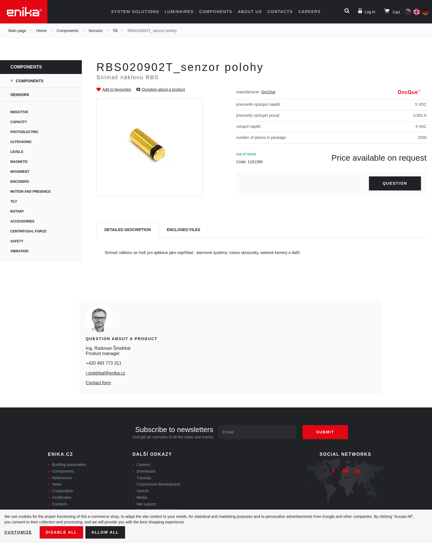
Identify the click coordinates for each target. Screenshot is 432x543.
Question (395, 183)
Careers (309, 11)
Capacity (19, 122)
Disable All (61, 532)
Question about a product (163, 89)
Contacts (280, 11)
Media (142, 497)
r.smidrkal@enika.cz (105, 373)
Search (143, 491)
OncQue (268, 92)
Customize (18, 532)
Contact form (98, 382)
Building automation (69, 464)
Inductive (20, 112)
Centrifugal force (29, 231)
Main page (17, 30)
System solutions (135, 11)
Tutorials (144, 478)
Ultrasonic (22, 142)
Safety (17, 241)
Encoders (20, 182)
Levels (17, 152)
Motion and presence (31, 192)
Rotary (18, 211)
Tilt (114, 30)
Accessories (23, 221)
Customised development (158, 484)
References (62, 478)
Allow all (105, 532)
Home (41, 30)
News (57, 484)
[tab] (127, 230)
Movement (20, 172)
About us (250, 11)
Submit (325, 432)
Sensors (95, 30)
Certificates (61, 497)
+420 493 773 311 (103, 363)
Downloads (146, 471)
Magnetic (20, 162)
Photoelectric (25, 132)
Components (215, 11)
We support (146, 504)
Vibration (20, 251)
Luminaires (179, 11)
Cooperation (62, 491)
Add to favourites (116, 89)
